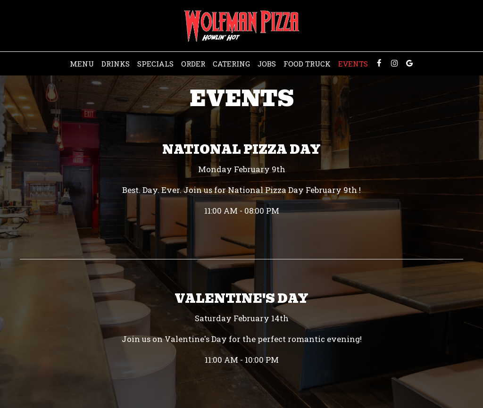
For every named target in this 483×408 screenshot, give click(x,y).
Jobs (267, 63)
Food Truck (307, 63)
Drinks (115, 63)
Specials (155, 63)
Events (353, 63)
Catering (231, 63)
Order (193, 63)
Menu (82, 63)
